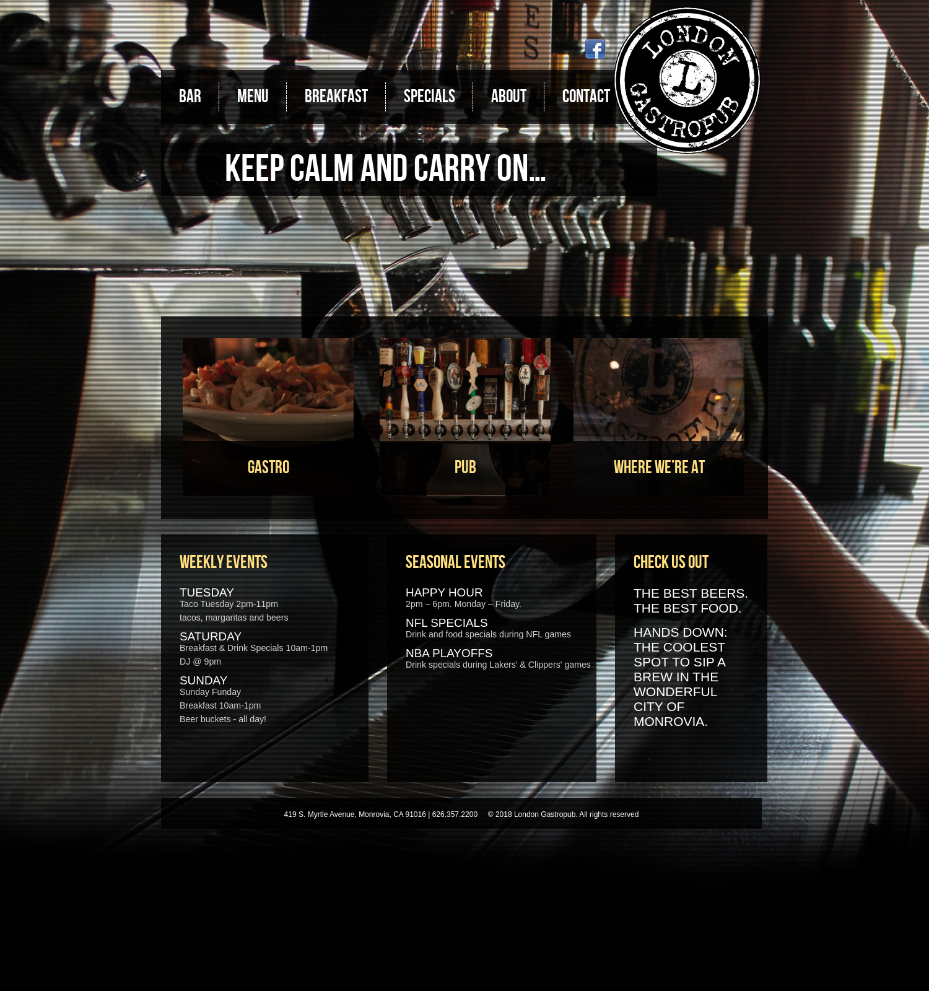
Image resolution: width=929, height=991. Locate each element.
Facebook (595, 49)
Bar (190, 97)
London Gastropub (687, 80)
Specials (429, 97)
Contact (586, 97)
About (508, 97)
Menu (253, 97)
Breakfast (336, 97)
